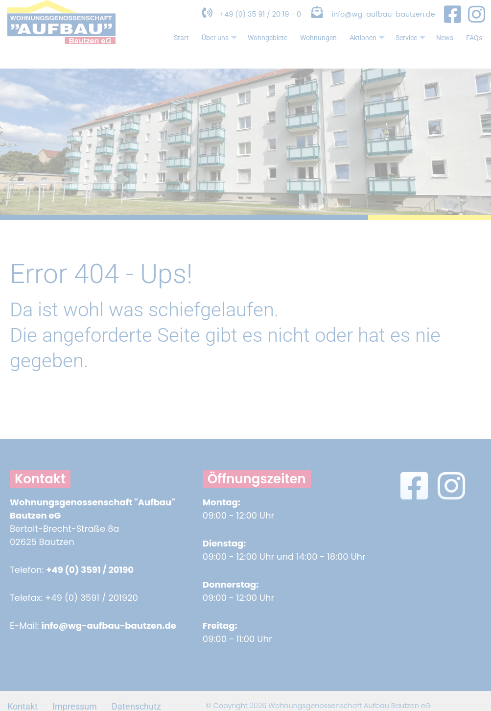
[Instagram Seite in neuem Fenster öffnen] (476, 23)
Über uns (197, 49)
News (441, 47)
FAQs (473, 47)
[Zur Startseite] (61, 51)
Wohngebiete (249, 47)
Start (156, 47)
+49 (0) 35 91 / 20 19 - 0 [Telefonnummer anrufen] (228, 23)
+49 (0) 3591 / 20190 (90, 570)
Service (405, 49)
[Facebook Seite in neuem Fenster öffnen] (452, 23)
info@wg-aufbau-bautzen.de (377, 23)
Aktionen (359, 49)
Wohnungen (305, 47)
